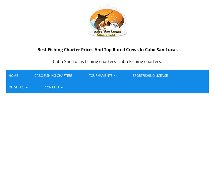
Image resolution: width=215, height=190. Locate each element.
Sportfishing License (150, 75)
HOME (13, 75)
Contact (52, 87)
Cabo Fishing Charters (53, 75)
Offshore (16, 87)
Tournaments (101, 75)
